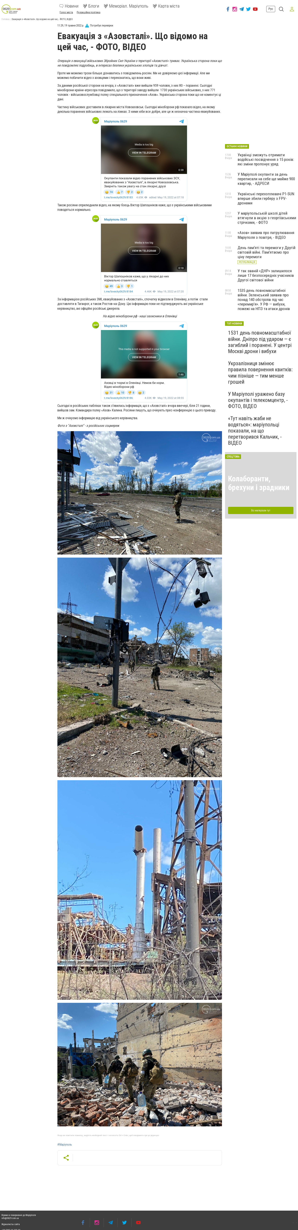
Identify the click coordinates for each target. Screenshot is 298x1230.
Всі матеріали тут (260, 510)
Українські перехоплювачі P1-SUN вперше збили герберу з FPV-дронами (266, 198)
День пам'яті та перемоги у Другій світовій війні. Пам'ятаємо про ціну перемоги (266, 252)
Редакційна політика (88, 12)
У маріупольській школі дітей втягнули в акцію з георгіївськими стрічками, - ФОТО (267, 218)
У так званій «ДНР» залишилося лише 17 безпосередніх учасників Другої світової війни (266, 275)
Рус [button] (270, 9)
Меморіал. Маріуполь (126, 6)
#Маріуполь (64, 1144)
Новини (68, 6)
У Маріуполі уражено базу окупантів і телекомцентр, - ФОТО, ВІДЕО (258, 400)
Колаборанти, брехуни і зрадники (258, 483)
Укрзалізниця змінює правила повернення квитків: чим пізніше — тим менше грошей (260, 372)
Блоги (91, 6)
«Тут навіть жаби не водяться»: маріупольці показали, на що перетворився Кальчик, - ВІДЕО (255, 430)
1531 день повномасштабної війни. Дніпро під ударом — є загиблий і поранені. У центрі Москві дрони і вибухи (260, 342)
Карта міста (166, 6)
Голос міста (66, 12)
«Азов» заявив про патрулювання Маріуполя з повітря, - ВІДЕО (266, 235)
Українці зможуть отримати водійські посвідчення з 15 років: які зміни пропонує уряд (266, 159)
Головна (6, 19)
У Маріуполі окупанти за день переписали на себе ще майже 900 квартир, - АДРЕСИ (266, 179)
